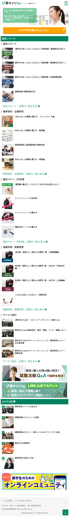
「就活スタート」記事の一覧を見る (20, 106)
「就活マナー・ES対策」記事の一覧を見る (24, 241)
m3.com (5, 506)
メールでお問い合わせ (22, 501)
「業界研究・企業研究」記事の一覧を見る (24, 174)
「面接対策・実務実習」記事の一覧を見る (24, 309)
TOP (65, 512)
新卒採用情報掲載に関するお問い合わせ (17, 509)
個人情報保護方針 (34, 506)
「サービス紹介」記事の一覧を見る (20, 361)
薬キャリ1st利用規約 (18, 506)
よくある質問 (7, 501)
